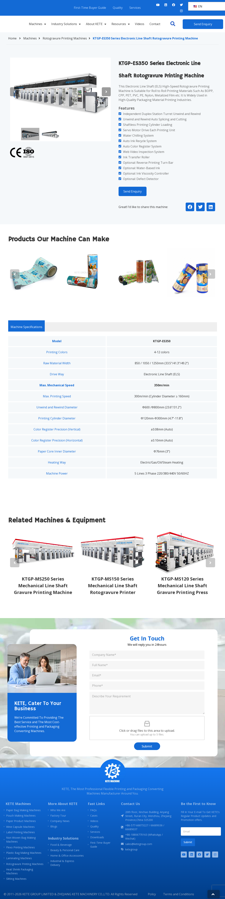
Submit (147, 746)
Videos (139, 24)
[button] (172, 23)
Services (135, 8)
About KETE (96, 24)
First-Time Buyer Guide (90, 8)
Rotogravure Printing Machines (67, 38)
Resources (120, 24)
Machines (37, 24)
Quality (118, 8)
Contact (155, 24)
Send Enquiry (132, 191)
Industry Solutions (66, 24)
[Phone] (146, 685)
